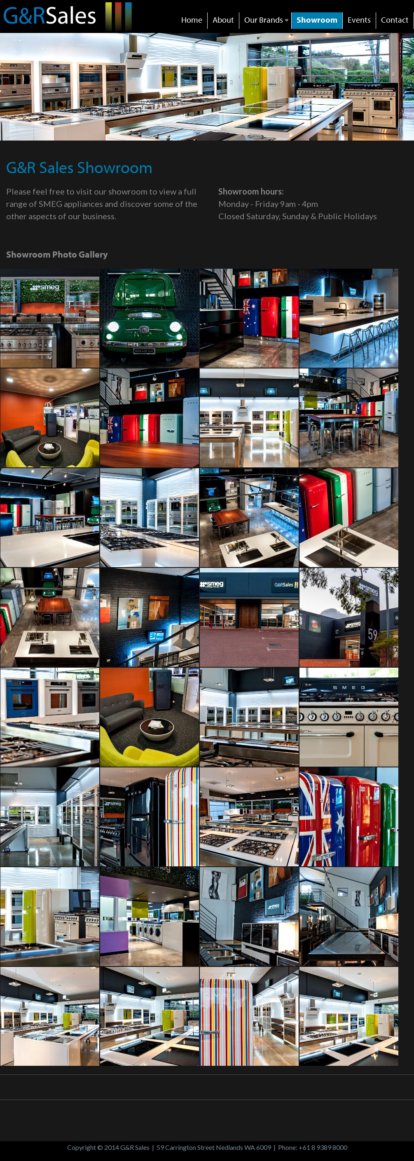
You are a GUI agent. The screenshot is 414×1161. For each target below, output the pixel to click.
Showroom (317, 19)
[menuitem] (192, 20)
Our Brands (267, 19)
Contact (395, 19)
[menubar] (295, 14)
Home (191, 19)
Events (359, 19)
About (223, 19)
